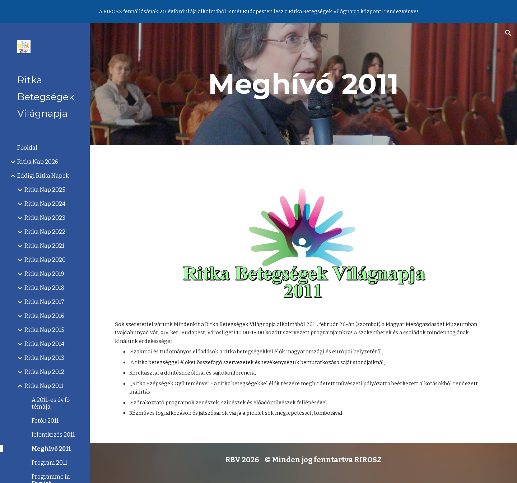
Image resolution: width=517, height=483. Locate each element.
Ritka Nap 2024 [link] (44, 203)
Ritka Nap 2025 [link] (44, 189)
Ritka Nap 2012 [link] (44, 371)
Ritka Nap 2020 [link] (45, 259)
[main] (303, 84)
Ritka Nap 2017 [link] (44, 301)
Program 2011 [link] (49, 462)
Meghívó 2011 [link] (51, 448)
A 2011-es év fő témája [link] (51, 403)
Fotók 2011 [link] (45, 420)
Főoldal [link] (27, 147)
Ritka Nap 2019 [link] (44, 273)
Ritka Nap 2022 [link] (44, 231)
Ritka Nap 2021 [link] (44, 245)
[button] (508, 33)
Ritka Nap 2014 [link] (44, 343)
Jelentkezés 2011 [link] (53, 434)
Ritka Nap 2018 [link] (44, 287)
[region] (258, 11)
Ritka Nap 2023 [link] (44, 217)
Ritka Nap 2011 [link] (43, 385)
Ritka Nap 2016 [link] (44, 315)
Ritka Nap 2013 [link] (44, 357)
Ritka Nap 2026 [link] (37, 161)
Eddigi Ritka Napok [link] (43, 175)
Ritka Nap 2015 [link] (44, 329)
